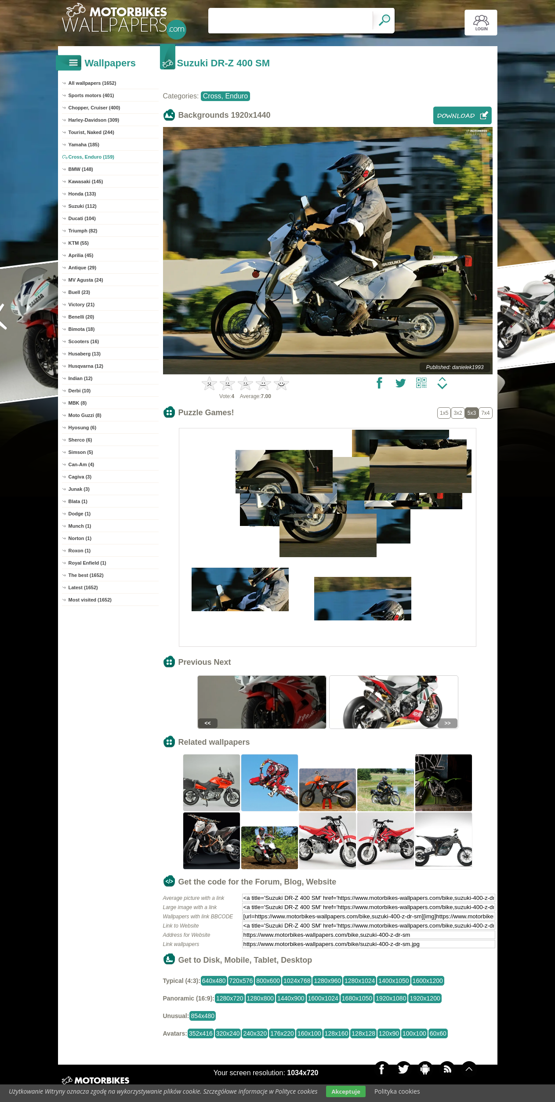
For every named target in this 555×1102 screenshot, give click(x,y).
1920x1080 (391, 998)
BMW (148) (81, 169)
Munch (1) (80, 526)
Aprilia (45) (81, 255)
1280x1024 (360, 980)
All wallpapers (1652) (92, 83)
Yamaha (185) (84, 144)
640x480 (214, 980)
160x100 (309, 1033)
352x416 (201, 1033)
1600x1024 (323, 998)
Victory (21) (82, 304)
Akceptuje (345, 1091)
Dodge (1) (80, 513)
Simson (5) (81, 452)
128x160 (336, 1033)
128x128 (363, 1033)
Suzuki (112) (83, 206)
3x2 (457, 413)
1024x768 (297, 980)
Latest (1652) (83, 587)
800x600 (268, 980)
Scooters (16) (84, 341)
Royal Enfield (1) (87, 563)
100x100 (414, 1033)
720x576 (241, 980)
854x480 (202, 1015)
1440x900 (291, 998)
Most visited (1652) (90, 599)
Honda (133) (82, 193)
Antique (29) (83, 267)
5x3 (472, 413)
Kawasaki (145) (86, 181)
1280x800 (260, 998)
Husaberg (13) (85, 353)
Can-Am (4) (81, 464)
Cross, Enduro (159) (92, 157)
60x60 (438, 1033)
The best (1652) (86, 575)
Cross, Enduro (225, 96)
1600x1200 (428, 980)
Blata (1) (78, 501)
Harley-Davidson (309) (94, 120)
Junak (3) (79, 489)
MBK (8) (78, 403)
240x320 (255, 1033)
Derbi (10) (80, 390)
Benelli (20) (81, 316)
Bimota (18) (82, 329)
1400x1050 (393, 980)
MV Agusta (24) (86, 280)
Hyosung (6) (83, 427)
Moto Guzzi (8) (85, 415)
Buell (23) (80, 292)
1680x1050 (357, 998)
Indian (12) (81, 378)
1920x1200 (425, 998)
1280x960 (327, 980)
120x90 (389, 1033)
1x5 (444, 413)
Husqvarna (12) (86, 366)
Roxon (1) (80, 550)
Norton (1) (80, 538)
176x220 (282, 1033)
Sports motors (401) (91, 95)
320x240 (228, 1033)
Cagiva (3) (80, 476)
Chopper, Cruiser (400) (94, 107)
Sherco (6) (80, 439)
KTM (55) (79, 243)
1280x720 (229, 998)
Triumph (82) (83, 230)
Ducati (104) (82, 218)
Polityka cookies (397, 1091)
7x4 (485, 413)
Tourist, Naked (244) (91, 132)
